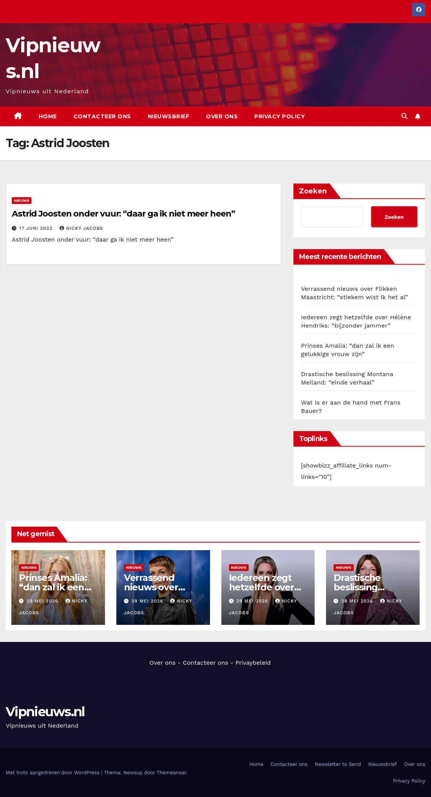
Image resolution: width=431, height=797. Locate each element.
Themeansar (171, 772)
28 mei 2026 (358, 601)
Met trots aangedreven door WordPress (53, 772)
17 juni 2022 (36, 228)
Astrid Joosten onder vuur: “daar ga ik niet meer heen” (123, 214)
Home (48, 116)
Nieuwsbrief (169, 116)
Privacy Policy (279, 116)
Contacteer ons (102, 116)
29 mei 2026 (43, 601)
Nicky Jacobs (81, 228)
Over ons (222, 116)
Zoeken (313, 191)
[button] (404, 116)
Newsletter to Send (338, 764)
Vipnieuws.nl (45, 712)
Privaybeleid (253, 662)
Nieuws (21, 200)
